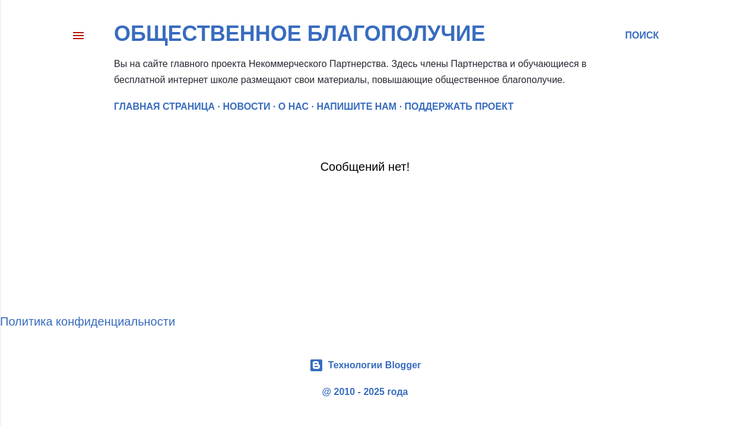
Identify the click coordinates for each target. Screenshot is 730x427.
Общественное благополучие (299, 33)
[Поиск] (642, 35)
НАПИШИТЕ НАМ (356, 106)
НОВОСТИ (246, 106)
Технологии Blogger (365, 365)
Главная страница (164, 106)
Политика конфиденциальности (87, 321)
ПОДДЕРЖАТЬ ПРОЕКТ (459, 106)
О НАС (293, 106)
